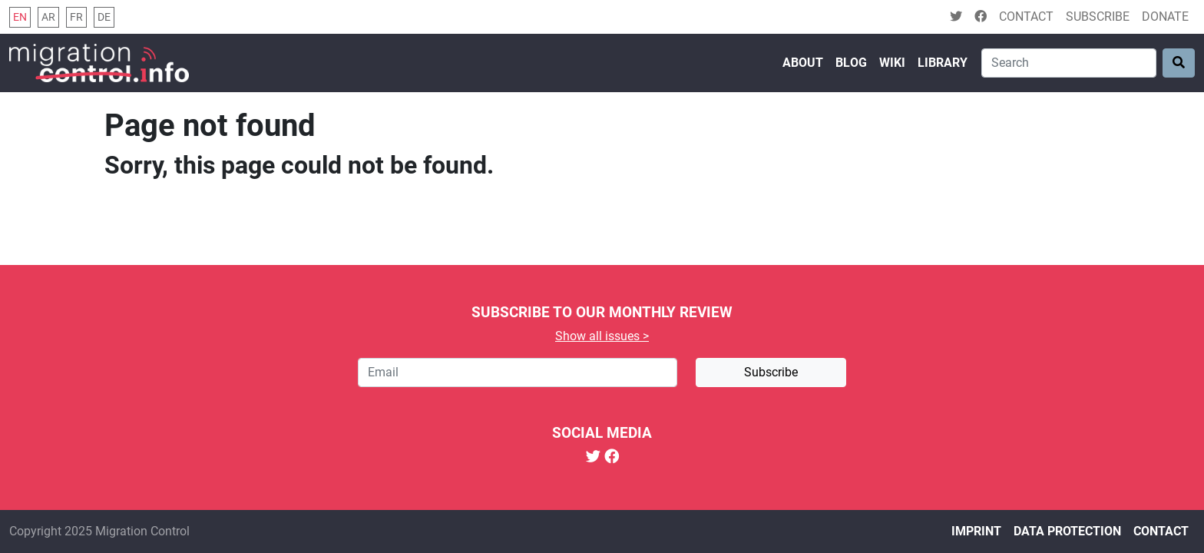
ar (48, 17)
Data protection (1067, 531)
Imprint (976, 531)
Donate (1165, 16)
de (104, 17)
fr (76, 17)
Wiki (892, 62)
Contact (1026, 16)
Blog (851, 62)
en (20, 17)
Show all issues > (602, 336)
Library (943, 62)
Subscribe (1098, 16)
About (802, 62)
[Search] (1068, 63)
